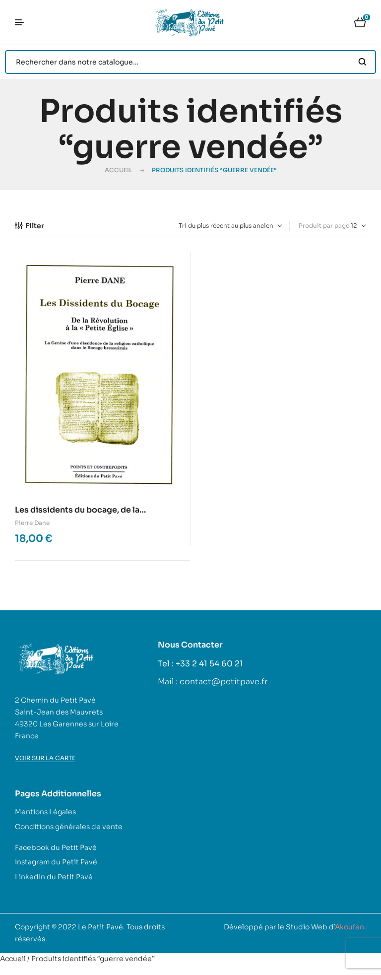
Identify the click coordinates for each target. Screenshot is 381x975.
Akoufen (349, 926)
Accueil (118, 170)
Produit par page (324, 225)
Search (362, 62)
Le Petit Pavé (100, 926)
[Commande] (230, 226)
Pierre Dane (32, 522)
